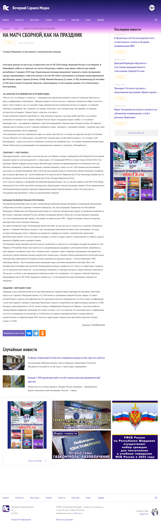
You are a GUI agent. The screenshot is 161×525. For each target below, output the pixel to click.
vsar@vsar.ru (77, 513)
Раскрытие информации (21, 519)
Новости (61, 19)
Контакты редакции (64, 519)
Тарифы (100, 497)
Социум (49, 19)
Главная (6, 19)
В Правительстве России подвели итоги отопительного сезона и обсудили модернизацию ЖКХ (134, 42)
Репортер (19, 19)
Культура (75, 19)
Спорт (88, 19)
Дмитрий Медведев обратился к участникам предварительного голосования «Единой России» (130, 67)
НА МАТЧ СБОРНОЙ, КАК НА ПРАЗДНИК (39, 28)
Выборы (100, 19)
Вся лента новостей (136, 132)
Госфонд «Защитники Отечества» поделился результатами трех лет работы (66, 357)
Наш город (34, 19)
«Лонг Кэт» (144, 513)
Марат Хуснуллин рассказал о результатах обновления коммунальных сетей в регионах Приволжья (135, 113)
